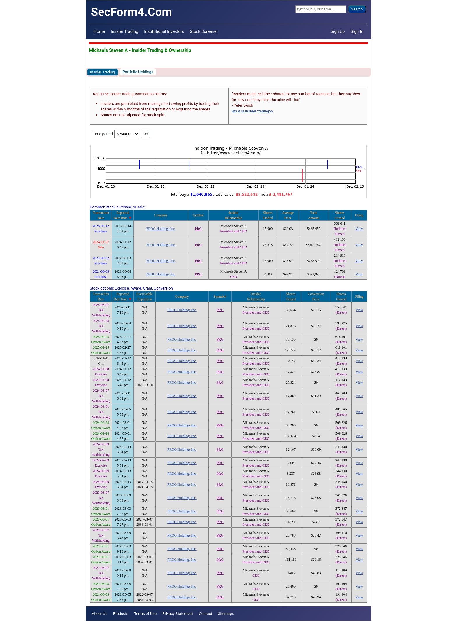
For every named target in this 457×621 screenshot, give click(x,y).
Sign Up (338, 31)
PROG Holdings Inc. (160, 229)
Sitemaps (226, 613)
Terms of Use (145, 613)
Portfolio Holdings (138, 72)
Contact (205, 613)
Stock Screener (204, 31)
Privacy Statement (177, 613)
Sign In (357, 31)
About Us (99, 613)
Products (120, 613)
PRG (198, 229)
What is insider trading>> (252, 111)
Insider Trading (124, 31)
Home (99, 31)
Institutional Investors (164, 31)
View (359, 229)
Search (357, 9)
